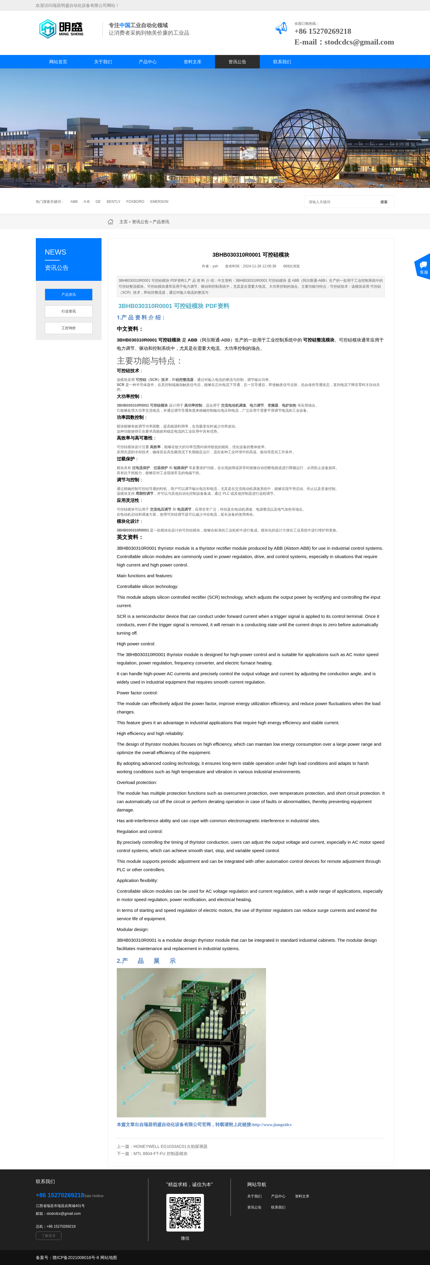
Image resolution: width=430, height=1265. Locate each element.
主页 (123, 221)
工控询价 (69, 328)
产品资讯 (161, 221)
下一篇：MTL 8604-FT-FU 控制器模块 (152, 1153)
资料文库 (193, 61)
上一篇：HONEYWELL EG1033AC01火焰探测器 (162, 1146)
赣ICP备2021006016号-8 (76, 1257)
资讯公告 (237, 61)
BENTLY (113, 202)
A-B (87, 202)
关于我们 (103, 61)
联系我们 (282, 61)
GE (98, 202)
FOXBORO (135, 202)
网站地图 (108, 1257)
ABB (74, 202)
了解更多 (49, 1236)
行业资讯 (69, 311)
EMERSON (159, 202)
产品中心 (148, 61)
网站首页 (58, 61)
